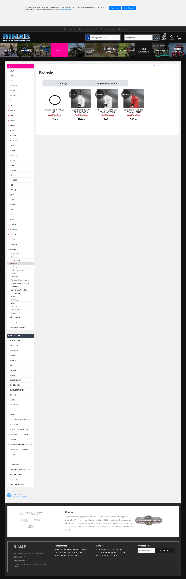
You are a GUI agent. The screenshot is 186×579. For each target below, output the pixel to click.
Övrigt (63, 83)
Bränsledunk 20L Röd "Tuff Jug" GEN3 (133, 111)
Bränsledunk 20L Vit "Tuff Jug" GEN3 (107, 111)
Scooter (160, 66)
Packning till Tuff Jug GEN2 (54, 111)
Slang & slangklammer (106, 83)
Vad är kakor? (66, 10)
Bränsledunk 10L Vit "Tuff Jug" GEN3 (81, 111)
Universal (167, 66)
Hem (155, 66)
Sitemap (17, 566)
